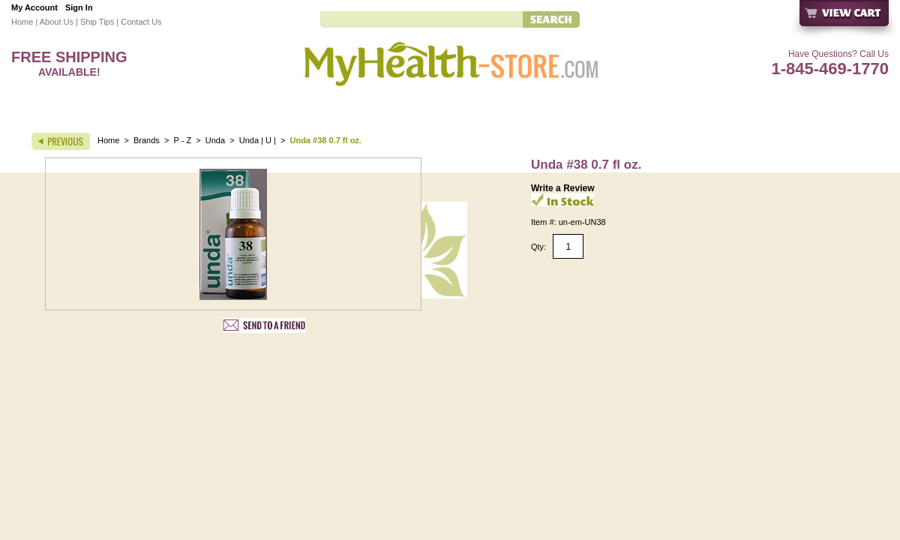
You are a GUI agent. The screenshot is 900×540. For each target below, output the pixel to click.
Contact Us (141, 21)
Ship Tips (97, 21)
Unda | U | (258, 140)
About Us (57, 21)
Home (22, 21)
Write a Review (562, 188)
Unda (215, 140)
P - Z (183, 140)
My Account (34, 7)
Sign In (79, 7)
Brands (147, 140)
